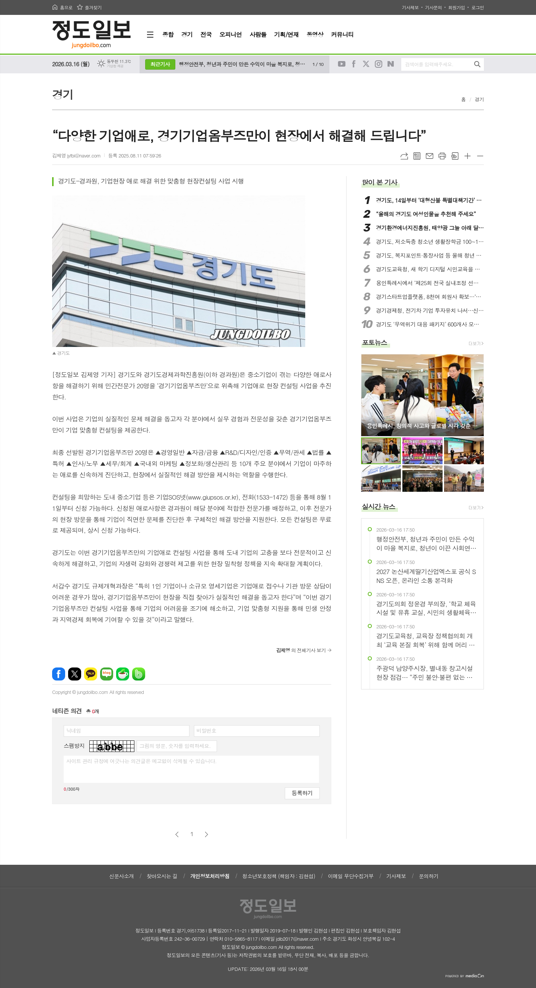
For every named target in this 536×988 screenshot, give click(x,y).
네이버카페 (122, 674)
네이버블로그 (390, 64)
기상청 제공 (115, 66)
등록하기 (302, 793)
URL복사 (404, 156)
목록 (417, 156)
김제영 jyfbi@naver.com (76, 155)
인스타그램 (378, 64)
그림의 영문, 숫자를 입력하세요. (174, 745)
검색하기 (477, 64)
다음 (206, 834)
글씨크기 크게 (467, 156)
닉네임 (73, 730)
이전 (177, 834)
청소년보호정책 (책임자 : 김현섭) (278, 876)
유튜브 (341, 64)
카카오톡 (90, 674)
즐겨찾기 (93, 7)
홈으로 (66, 7)
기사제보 (410, 7)
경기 (479, 99)
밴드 (138, 674)
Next (474, 395)
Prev (370, 395)
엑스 (74, 674)
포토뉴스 (374, 342)
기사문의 (433, 7)
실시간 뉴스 (378, 506)
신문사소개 (121, 876)
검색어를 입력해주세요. (429, 64)
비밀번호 (206, 730)
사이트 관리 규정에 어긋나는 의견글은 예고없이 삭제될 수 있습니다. (141, 761)
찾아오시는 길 (162, 876)
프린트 (442, 156)
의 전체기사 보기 (301, 650)
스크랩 (455, 156)
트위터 (366, 64)
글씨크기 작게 (480, 156)
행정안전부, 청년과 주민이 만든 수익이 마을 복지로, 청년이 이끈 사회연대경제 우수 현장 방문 (244, 64)
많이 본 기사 (379, 182)
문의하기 (428, 876)
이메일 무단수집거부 (350, 876)
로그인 (477, 7)
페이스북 (354, 64)
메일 (429, 156)
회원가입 (456, 7)
